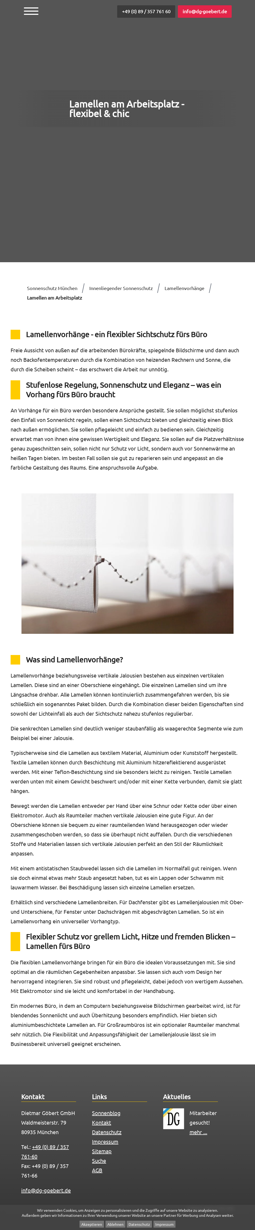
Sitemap (102, 1151)
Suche (99, 1160)
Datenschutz (139, 1224)
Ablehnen (115, 1224)
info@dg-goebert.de (205, 11)
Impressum (164, 1224)
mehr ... (198, 1132)
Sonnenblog (106, 1112)
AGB (97, 1170)
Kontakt (101, 1122)
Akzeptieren (91, 1224)
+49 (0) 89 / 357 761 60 (146, 11)
